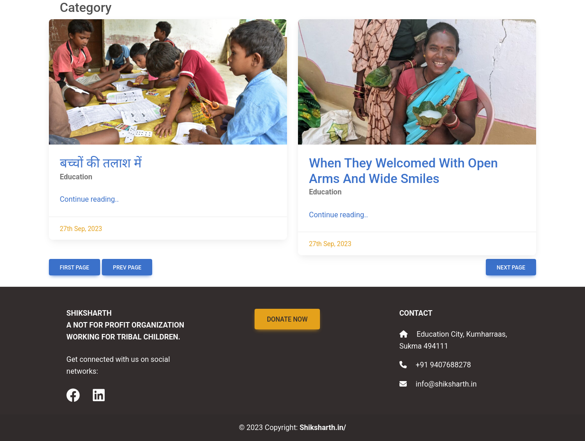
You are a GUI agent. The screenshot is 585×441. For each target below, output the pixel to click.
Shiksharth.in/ (322, 427)
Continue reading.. (89, 199)
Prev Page (127, 267)
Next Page (511, 267)
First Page (74, 267)
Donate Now (287, 319)
